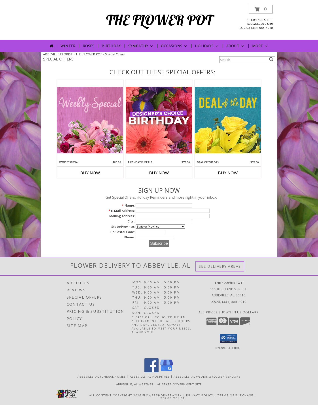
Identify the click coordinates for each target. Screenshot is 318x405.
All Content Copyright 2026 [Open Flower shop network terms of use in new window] (115, 395)
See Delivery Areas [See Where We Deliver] (220, 266)
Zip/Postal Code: (122, 232)
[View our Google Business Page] (166, 371)
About (235, 45)
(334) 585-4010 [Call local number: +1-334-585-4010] (262, 28)
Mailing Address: (122, 216)
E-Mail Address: (121, 211)
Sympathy (141, 45)
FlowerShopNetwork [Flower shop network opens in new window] (162, 395)
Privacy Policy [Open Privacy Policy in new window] (199, 395)
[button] (261, 9)
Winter (68, 45)
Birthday (111, 45)
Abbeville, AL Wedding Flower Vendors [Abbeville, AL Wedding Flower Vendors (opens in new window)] (207, 377)
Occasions (174, 45)
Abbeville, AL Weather (134, 384)
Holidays (207, 45)
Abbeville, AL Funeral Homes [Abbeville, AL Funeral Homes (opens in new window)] (102, 377)
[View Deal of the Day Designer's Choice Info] (228, 120)
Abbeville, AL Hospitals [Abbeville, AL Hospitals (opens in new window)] (150, 377)
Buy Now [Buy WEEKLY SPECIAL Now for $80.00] (90, 173)
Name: (128, 205)
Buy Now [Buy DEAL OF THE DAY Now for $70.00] (228, 173)
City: (131, 221)
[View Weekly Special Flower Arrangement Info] (90, 120)
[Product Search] (243, 60)
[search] (271, 59)
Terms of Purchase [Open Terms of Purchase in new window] (235, 395)
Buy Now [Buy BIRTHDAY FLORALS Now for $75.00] (159, 173)
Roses (89, 45)
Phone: (129, 237)
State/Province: (123, 226)
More (260, 45)
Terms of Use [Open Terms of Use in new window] (173, 398)
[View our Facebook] (151, 371)
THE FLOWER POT (159, 20)
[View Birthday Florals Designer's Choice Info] (159, 120)
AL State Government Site (179, 384)
